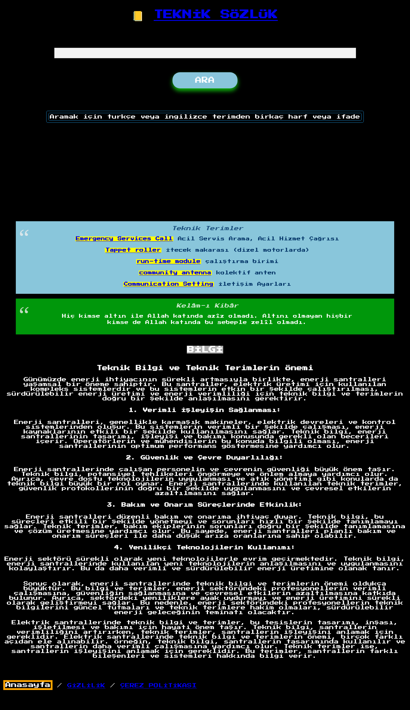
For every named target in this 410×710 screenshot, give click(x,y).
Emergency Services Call (124, 239)
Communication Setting (168, 284)
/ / (100, 685)
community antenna (175, 273)
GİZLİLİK (86, 685)
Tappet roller (133, 250)
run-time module (169, 261)
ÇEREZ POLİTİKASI (158, 685)
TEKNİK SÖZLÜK (216, 14)
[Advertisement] (205, 170)
